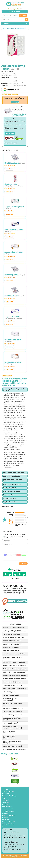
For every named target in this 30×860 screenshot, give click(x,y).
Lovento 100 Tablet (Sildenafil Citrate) (13, 637)
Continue (23, 563)
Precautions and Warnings (11, 491)
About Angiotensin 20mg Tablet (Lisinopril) (13, 389)
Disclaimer (5, 804)
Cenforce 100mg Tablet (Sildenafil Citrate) (12, 719)
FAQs (3, 798)
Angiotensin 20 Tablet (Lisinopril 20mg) (15, 99)
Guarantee (5, 802)
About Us (5, 789)
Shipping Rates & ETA (8, 822)
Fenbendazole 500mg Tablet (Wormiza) (14, 665)
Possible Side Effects (10, 488)
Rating (6, 537)
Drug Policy (5, 817)
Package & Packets (8, 824)
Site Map (5, 813)
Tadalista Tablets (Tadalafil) (11, 695)
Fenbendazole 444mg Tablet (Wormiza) (14, 675)
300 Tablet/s (9, 129)
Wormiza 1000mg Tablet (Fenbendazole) (14, 679)
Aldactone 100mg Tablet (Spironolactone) (10, 699)
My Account (5, 819)
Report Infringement (8, 815)
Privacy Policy (6, 794)
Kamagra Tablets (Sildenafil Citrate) (13, 708)
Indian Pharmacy (7, 806)
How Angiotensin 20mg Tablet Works (13, 480)
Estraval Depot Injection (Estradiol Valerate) (12, 658)
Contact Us (5, 800)
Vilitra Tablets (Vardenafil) (10, 723)
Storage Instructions (9, 498)
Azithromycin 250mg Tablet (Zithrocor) (14, 631)
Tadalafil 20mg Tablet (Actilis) (11, 634)
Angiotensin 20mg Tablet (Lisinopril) (16, 28)
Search (23, 16)
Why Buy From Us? (9, 502)
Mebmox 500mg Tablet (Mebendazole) (14, 672)
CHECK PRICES (15, 102)
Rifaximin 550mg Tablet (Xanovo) (12, 641)
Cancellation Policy (8, 811)
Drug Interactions (8, 495)
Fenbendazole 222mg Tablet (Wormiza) (14, 669)
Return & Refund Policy (9, 796)
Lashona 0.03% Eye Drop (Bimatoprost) (14, 627)
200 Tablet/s (9, 125)
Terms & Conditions (8, 791)
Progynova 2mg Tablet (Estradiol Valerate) (12, 704)
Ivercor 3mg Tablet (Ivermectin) (12, 647)
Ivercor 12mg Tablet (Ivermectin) (12, 746)
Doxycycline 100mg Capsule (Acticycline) (14, 749)
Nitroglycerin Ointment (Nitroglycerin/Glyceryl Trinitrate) (12, 727)
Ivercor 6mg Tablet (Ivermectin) (12, 644)
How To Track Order (8, 809)
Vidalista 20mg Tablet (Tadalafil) (12, 685)
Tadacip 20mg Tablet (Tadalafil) (12, 711)
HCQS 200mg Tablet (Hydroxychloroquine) (9, 732)
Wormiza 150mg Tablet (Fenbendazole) (14, 662)
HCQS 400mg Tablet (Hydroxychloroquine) (9, 737)
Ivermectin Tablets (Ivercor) (11, 651)
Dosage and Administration (12, 484)
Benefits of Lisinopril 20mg (11, 476)
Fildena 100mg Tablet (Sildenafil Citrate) (14, 688)
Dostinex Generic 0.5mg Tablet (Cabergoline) (12, 742)
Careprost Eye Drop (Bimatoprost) (12, 715)
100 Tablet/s (9, 121)
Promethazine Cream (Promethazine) (14, 654)
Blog (3, 826)
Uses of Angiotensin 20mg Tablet (13, 472)
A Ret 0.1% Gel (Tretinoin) (10, 692)
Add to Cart (10, 133)
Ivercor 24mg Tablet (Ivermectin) (12, 682)
